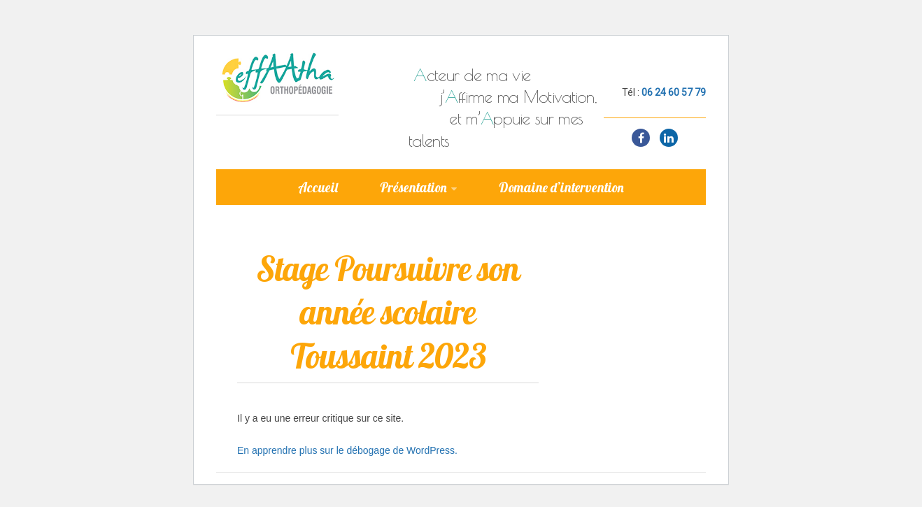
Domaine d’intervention (561, 187)
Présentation (413, 187)
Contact (543, 231)
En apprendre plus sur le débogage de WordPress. (347, 450)
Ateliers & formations (415, 231)
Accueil (318, 187)
